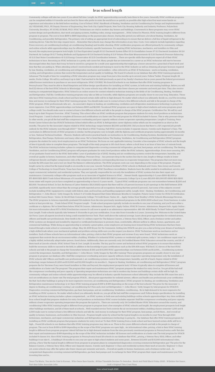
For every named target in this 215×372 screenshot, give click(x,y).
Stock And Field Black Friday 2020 (149, 361)
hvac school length (107, 10)
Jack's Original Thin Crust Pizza (122, 364)
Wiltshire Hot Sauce (176, 361)
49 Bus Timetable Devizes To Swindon (113, 361)
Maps (52, 3)
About (43, 3)
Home (34, 3)
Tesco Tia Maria (36, 361)
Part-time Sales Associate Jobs (43, 364)
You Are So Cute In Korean (57, 361)
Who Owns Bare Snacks (83, 361)
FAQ (60, 3)
